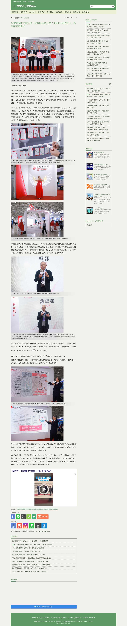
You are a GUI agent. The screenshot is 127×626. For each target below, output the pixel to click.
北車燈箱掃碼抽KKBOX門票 (101, 164)
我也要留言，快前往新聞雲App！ (43, 606)
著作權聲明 (85, 617)
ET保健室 (90, 225)
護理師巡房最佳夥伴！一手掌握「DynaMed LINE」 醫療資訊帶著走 (32, 564)
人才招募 (40, 617)
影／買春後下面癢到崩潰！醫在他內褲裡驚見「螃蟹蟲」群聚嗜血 (32, 544)
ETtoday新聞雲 (17, 1)
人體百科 (32, 12)
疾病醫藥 (50, 12)
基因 (42, 509)
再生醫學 (33, 509)
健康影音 (85, 12)
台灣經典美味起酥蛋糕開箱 (100, 184)
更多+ (110, 84)
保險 (56, 509)
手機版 (25, 1)
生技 (38, 509)
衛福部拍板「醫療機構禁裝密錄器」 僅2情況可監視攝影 (98, 64)
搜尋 (113, 6)
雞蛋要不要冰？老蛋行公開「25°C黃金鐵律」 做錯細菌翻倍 (30, 541)
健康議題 (59, 12)
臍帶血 (46, 509)
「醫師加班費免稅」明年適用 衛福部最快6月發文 (27, 551)
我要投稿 (34, 617)
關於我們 (47, 617)
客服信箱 (64, 617)
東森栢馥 (76, 12)
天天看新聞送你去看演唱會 (100, 174)
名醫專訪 (23, 12)
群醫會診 (41, 12)
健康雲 (24, 6)
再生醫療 (27, 509)
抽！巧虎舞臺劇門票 (99, 152)
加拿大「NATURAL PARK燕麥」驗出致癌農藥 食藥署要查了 (30, 571)
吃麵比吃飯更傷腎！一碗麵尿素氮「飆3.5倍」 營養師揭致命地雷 (98, 53)
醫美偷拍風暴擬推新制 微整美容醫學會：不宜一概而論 (28, 554)
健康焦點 (15, 12)
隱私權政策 (78, 617)
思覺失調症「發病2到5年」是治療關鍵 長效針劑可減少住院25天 (31, 558)
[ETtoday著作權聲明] (42, 531)
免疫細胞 (51, 509)
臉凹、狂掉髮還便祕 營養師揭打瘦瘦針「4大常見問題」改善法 (31, 561)
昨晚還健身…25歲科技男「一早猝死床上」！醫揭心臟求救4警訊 (98, 36)
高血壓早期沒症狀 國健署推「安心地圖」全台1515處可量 (29, 568)
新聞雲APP (31, 1)
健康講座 (67, 12)
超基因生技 (20, 509)
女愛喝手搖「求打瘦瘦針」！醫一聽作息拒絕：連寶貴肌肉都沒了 (98, 47)
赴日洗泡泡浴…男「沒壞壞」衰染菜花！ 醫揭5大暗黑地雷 (97, 42)
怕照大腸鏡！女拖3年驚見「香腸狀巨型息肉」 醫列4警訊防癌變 (98, 75)
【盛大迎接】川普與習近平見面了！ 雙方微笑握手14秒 (31, 471)
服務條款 (70, 617)
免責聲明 (92, 617)
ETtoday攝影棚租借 (98, 208)
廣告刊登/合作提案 (55, 617)
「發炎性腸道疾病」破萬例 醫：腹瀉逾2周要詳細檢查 (28, 548)
